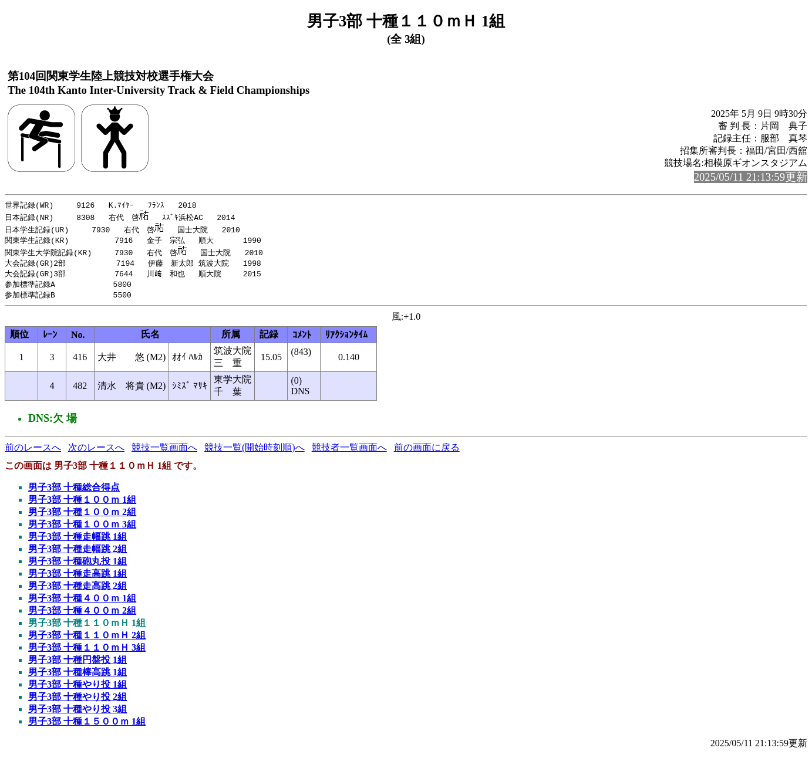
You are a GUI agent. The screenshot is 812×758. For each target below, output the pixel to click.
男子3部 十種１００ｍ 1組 (82, 503)
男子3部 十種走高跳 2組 (77, 589)
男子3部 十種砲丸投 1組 (77, 565)
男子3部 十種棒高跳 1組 (77, 676)
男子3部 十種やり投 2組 (77, 700)
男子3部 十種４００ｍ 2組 (82, 614)
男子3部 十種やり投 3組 (77, 713)
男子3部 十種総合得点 (74, 491)
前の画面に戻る (427, 451)
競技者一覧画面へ (349, 451)
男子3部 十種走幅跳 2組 (77, 552)
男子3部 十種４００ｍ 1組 (82, 602)
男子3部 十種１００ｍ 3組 (82, 528)
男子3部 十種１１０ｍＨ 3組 (87, 651)
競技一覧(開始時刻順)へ (254, 451)
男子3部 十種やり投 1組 (77, 688)
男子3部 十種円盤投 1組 (77, 663)
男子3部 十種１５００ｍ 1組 (87, 725)
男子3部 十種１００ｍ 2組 (82, 515)
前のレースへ (33, 451)
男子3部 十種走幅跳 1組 (77, 540)
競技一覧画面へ (164, 451)
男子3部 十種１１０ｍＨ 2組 (87, 639)
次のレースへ (96, 451)
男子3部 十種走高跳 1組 (77, 577)
